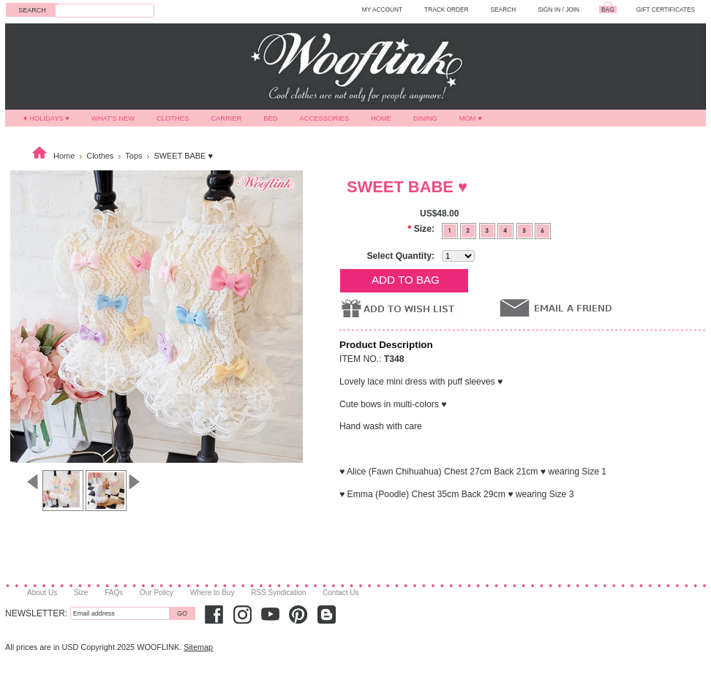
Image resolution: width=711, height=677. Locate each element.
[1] (451, 229)
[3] (488, 229)
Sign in (549, 9)
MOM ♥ (470, 118)
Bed (270, 118)
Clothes (173, 118)
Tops (133, 155)
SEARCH (503, 9)
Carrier (226, 118)
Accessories (325, 118)
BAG (607, 9)
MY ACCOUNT (382, 9)
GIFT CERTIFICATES (665, 9)
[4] (506, 229)
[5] (525, 229)
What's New (113, 118)
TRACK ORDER (446, 9)
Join (572, 9)
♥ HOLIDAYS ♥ (46, 118)
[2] (469, 229)
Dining (425, 118)
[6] (543, 229)
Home (381, 118)
